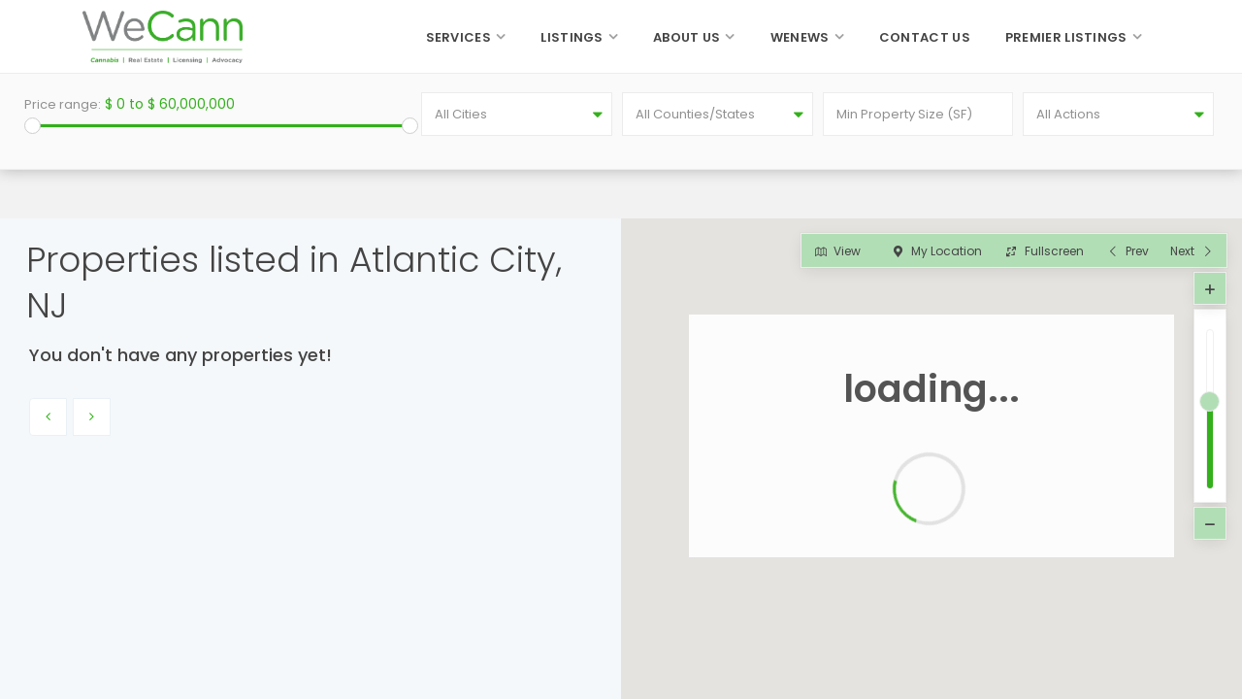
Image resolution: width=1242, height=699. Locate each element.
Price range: (62, 104)
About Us (686, 37)
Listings (571, 37)
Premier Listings (1066, 37)
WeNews (800, 37)
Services (458, 37)
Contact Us (924, 37)
